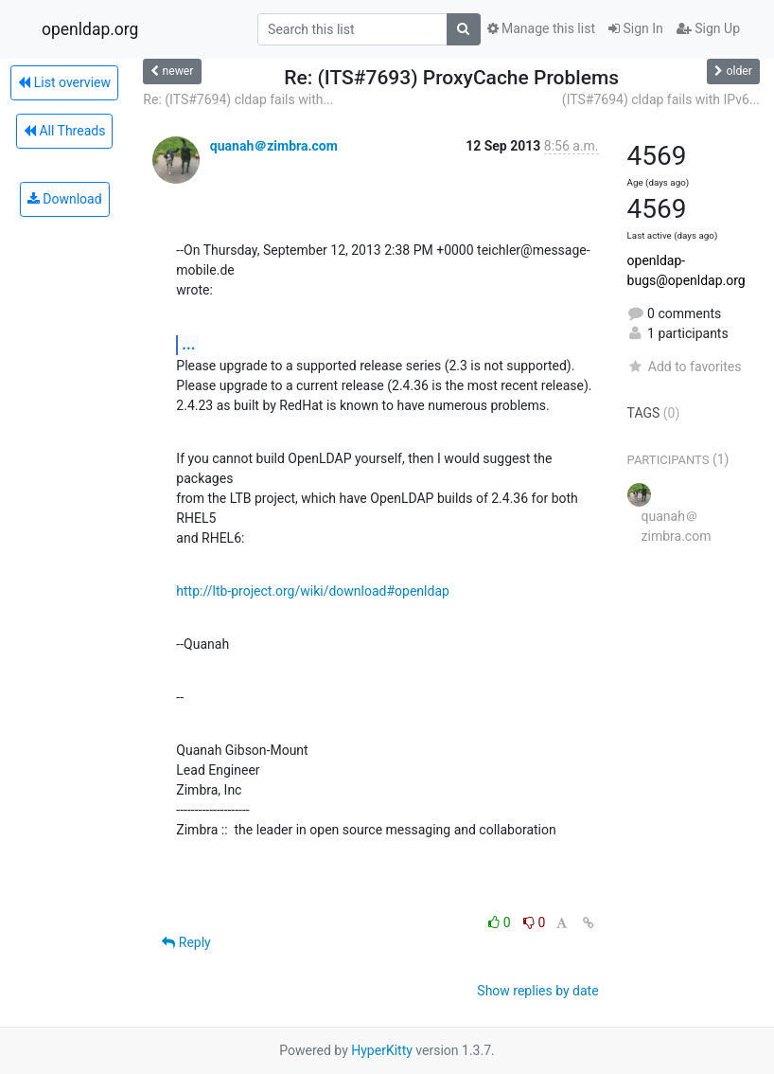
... (188, 344)
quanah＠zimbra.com (274, 145)
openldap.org (90, 29)
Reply (186, 942)
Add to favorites (684, 366)
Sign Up (708, 28)
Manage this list (541, 28)
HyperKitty (382, 1050)
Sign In (635, 28)
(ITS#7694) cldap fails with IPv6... (661, 99)
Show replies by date (537, 990)
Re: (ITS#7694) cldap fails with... (238, 99)
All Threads (64, 130)
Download (64, 198)
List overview (64, 82)
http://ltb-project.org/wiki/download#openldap (312, 591)
